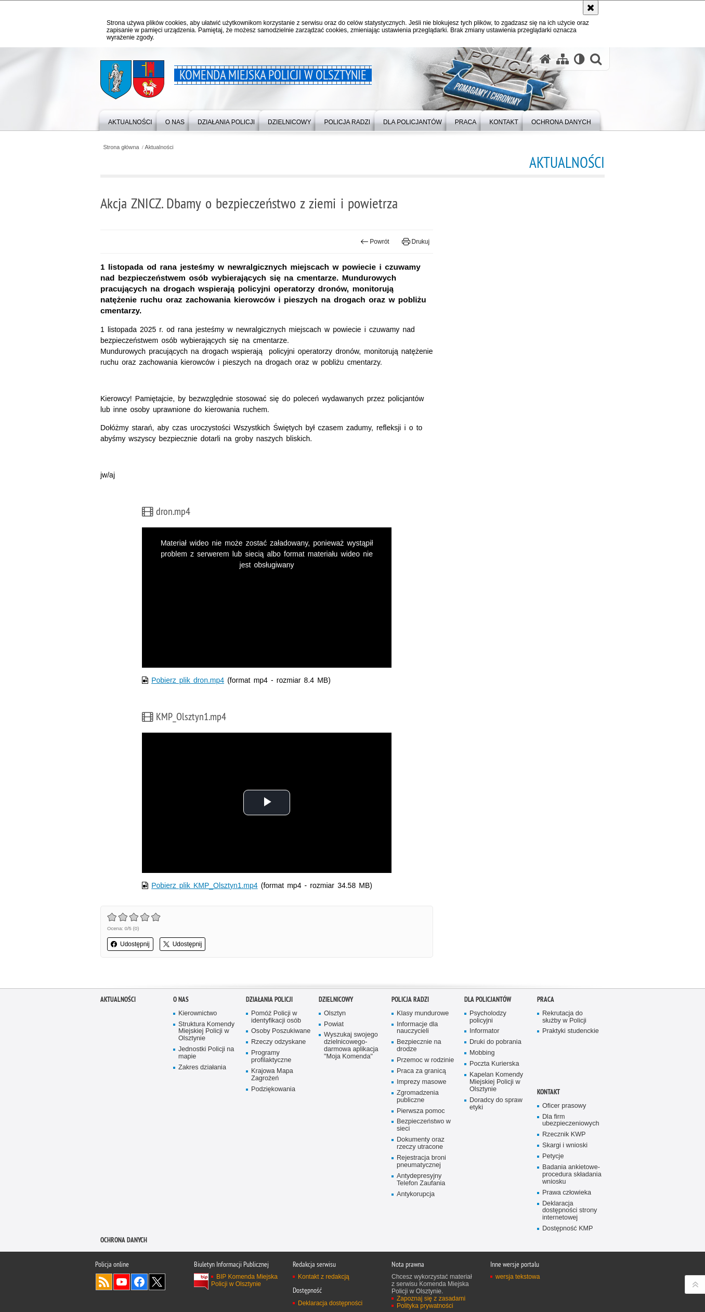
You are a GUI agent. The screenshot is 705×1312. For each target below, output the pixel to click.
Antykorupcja (416, 1194)
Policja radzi (410, 999)
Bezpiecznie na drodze (419, 1046)
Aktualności (159, 147)
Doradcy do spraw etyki (496, 1104)
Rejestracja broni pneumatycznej (421, 1162)
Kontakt (548, 1092)
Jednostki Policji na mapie (206, 1053)
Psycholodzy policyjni (487, 1017)
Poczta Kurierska (494, 1064)
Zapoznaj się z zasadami (431, 1298)
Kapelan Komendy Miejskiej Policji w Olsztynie (496, 1082)
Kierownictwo (197, 1013)
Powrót (374, 241)
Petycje (553, 1156)
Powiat (334, 1024)
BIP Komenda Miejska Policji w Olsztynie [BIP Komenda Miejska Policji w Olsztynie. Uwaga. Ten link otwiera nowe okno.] (244, 1280)
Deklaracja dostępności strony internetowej (569, 1211)
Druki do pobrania (495, 1042)
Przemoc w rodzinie (425, 1060)
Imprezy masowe (421, 1082)
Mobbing (481, 1053)
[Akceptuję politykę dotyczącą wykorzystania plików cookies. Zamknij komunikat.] (590, 7)
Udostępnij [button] (130, 944)
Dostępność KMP (567, 1228)
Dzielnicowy (336, 999)
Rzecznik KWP (563, 1134)
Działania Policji (269, 999)
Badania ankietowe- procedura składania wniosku (572, 1174)
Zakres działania (202, 1067)
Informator (484, 1031)
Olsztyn (335, 1013)
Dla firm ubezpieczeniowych (570, 1121)
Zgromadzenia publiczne (418, 1097)
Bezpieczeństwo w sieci (424, 1125)
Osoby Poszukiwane (280, 1031)
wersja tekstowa (517, 1276)
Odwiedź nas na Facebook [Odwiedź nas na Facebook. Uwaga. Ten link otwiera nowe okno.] (139, 1282)
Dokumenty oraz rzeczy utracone (421, 1143)
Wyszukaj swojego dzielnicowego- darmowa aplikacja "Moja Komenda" (351, 1045)
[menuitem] (130, 120)
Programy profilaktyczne (271, 1057)
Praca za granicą (421, 1071)
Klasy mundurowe (423, 1013)
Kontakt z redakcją (323, 1276)
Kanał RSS (104, 1282)
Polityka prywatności (425, 1305)
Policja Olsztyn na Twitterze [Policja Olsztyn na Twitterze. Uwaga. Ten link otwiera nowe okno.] (157, 1282)
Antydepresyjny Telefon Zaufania (421, 1180)
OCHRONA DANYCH (123, 1240)
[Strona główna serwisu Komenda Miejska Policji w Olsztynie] (545, 58)
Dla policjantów (487, 999)
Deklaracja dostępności (330, 1303)
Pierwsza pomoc (421, 1111)
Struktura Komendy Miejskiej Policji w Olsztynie (206, 1031)
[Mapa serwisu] (562, 58)
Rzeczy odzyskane (278, 1042)
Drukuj (415, 241)
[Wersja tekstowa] (579, 58)
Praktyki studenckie (570, 1031)
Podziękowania (273, 1089)
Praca (545, 999)
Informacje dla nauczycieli (417, 1028)
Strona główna (121, 147)
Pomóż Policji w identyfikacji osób (276, 1017)
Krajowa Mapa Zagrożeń (272, 1075)
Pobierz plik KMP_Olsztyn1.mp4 (204, 885)
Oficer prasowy (564, 1106)
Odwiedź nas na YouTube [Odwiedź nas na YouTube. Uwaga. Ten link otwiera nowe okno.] (121, 1282)
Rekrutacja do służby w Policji (564, 1017)
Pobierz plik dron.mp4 (187, 680)
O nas (181, 999)
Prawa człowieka (566, 1192)
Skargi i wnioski (565, 1145)
